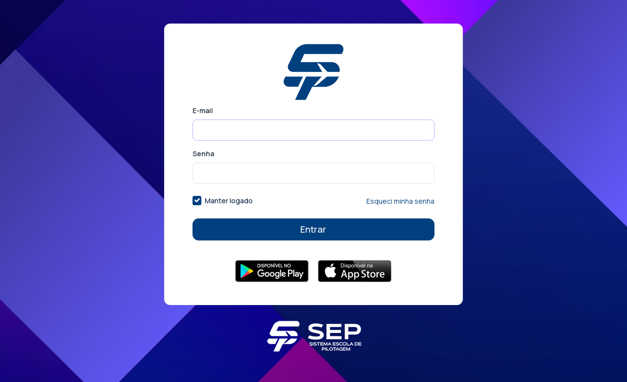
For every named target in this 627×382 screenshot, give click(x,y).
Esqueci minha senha (400, 201)
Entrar (313, 229)
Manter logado (229, 200)
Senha (203, 153)
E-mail (203, 110)
